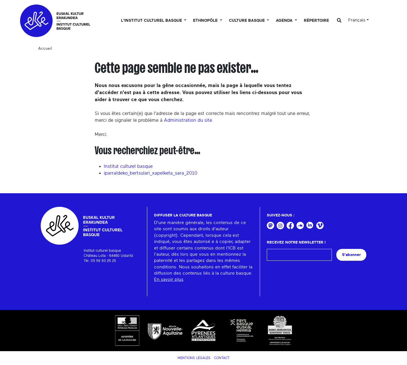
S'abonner (351, 255)
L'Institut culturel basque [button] (152, 21)
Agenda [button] (285, 21)
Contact (222, 358)
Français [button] (356, 20)
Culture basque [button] (247, 21)
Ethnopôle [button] (206, 21)
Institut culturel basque (128, 166)
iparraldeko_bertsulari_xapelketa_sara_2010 (150, 173)
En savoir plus (168, 279)
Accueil (45, 49)
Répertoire (316, 21)
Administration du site (188, 120)
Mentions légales (194, 358)
